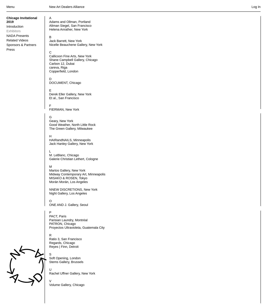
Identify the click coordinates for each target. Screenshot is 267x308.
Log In (256, 7)
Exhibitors (13, 31)
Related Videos (17, 40)
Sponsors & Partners (21, 45)
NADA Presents (17, 36)
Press (10, 49)
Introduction (14, 26)
